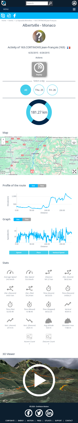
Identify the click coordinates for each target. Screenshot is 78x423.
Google (74, 137)
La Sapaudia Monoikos (24, 20)
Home (4, 20)
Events (11, 20)
